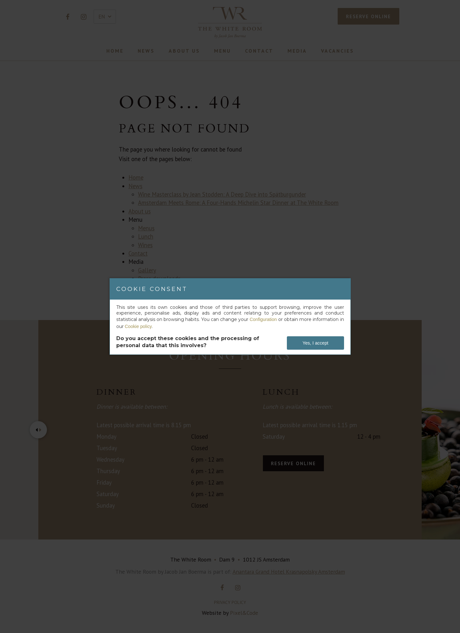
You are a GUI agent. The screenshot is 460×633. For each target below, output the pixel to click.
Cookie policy (138, 326)
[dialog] (230, 316)
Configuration (263, 319)
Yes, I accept (315, 343)
